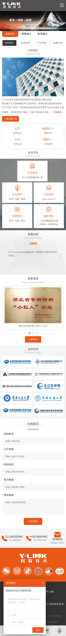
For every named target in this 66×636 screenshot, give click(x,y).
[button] (61, 256)
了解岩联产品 (10, 119)
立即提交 (33, 521)
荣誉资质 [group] (25, 43)
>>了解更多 (56, 112)
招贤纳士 (26, 34)
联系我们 (43, 34)
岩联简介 (10, 34)
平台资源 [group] (41, 43)
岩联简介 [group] (9, 43)
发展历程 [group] (57, 43)
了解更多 (33, 339)
